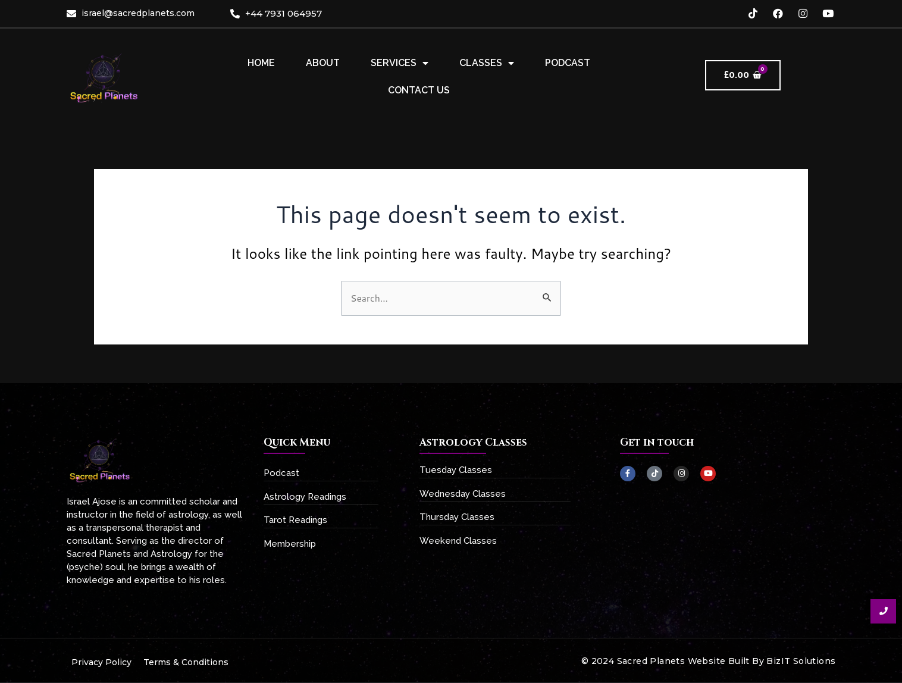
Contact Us (419, 90)
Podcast (567, 62)
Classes (486, 63)
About (323, 62)
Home (261, 62)
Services (399, 63)
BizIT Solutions (800, 661)
